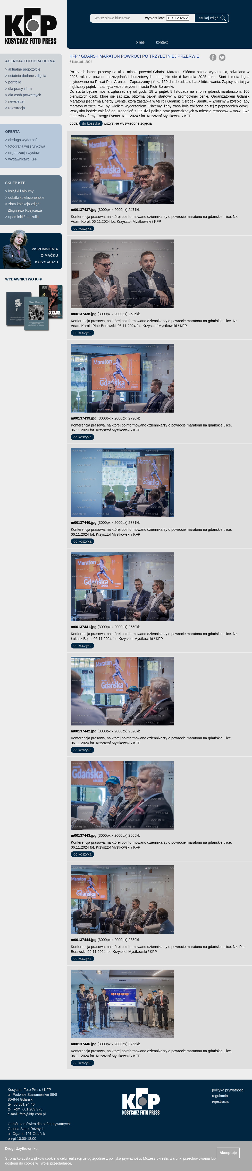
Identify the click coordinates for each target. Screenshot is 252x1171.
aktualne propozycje (24, 69)
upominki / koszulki (23, 217)
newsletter (16, 101)
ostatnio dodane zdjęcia (27, 76)
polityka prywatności (228, 1090)
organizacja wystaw (23, 153)
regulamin (220, 1096)
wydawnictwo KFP (23, 159)
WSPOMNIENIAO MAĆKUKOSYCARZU (45, 255)
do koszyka (91, 123)
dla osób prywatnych (24, 95)
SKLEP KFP (15, 183)
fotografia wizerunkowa (26, 146)
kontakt (162, 42)
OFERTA (12, 132)
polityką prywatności (125, 1158)
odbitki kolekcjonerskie (26, 197)
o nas (140, 42)
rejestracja (16, 108)
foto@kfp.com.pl (33, 1114)
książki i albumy (20, 191)
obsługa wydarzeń (22, 140)
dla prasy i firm (20, 89)
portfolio (14, 82)
